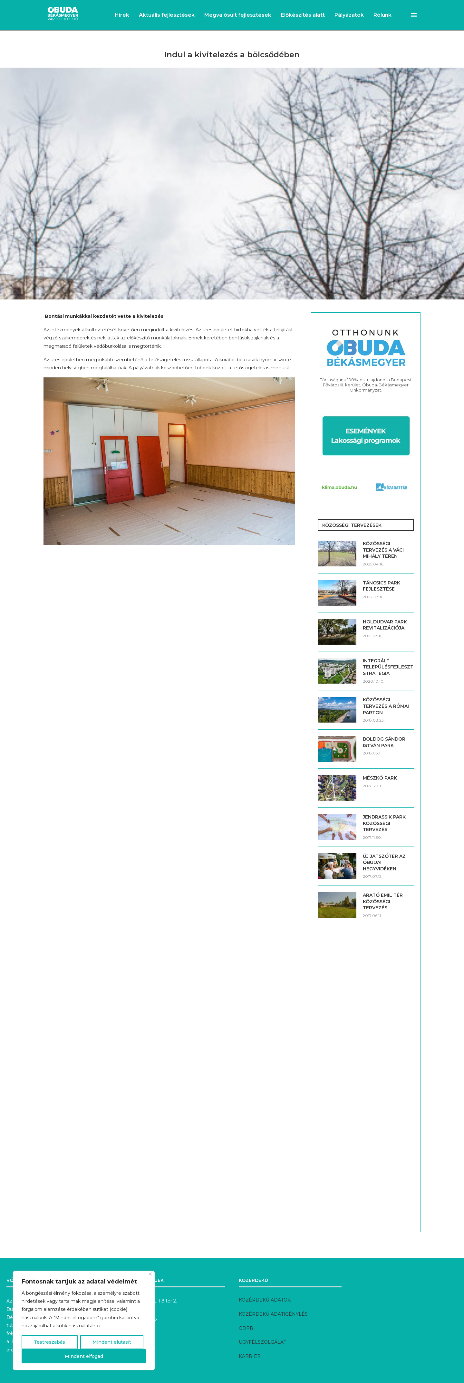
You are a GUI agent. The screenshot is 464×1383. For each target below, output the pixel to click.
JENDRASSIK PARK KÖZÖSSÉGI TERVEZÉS (384, 823)
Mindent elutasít (111, 1342)
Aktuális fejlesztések (167, 15)
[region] (84, 1320)
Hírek (122, 15)
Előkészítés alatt (303, 15)
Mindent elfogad (84, 1356)
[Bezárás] (150, 1274)
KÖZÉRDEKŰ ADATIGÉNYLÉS (273, 1314)
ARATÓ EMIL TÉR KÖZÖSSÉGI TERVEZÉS (383, 901)
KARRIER (250, 1356)
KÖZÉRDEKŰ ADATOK (265, 1300)
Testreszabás (49, 1342)
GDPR (246, 1328)
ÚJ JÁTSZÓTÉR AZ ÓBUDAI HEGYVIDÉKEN (384, 862)
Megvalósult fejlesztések (237, 15)
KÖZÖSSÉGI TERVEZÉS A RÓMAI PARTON (386, 706)
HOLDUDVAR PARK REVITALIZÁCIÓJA (385, 625)
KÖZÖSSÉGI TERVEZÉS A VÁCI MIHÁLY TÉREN (383, 550)
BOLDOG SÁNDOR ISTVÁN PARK (384, 742)
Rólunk (382, 15)
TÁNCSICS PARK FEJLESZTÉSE (381, 586)
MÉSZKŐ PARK (380, 778)
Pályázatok (349, 15)
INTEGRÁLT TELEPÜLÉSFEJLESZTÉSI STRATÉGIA (388, 667)
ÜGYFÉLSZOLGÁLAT (262, 1342)
